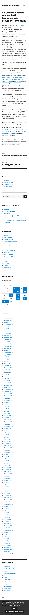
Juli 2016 (6, 508)
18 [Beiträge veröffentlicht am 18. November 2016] (18, 295)
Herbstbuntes (7, 214)
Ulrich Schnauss (6, 79)
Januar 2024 (7, 344)
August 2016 (7, 506)
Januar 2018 (7, 469)
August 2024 (7, 339)
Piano (5, 261)
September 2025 (8, 324)
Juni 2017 (6, 484)
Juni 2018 (6, 458)
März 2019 (7, 439)
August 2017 (7, 480)
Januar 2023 (7, 365)
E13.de (6, 571)
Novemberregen (8, 586)
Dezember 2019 (8, 420)
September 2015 (8, 530)
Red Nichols (17, 81)
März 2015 (7, 543)
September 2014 (8, 554)
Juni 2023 (6, 359)
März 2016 (7, 517)
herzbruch (6, 575)
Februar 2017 (7, 493)
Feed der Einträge (8, 182)
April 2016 (6, 515)
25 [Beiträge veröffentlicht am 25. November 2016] (18, 298)
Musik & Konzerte (9, 141)
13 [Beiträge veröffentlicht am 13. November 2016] (25, 292)
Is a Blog (6, 577)
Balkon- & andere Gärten (10, 241)
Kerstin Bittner (7, 579)
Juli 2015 (6, 534)
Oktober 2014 (7, 552)
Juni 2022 (6, 376)
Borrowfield (7, 566)
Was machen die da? (9, 590)
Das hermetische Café (10, 573)
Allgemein (6, 235)
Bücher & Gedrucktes (9, 246)
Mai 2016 (6, 513)
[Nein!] (27, 607)
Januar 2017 (7, 495)
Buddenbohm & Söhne (10, 569)
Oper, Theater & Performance (11, 257)
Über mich (5, 598)
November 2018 (8, 448)
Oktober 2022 (7, 370)
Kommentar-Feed (8, 184)
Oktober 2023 (7, 350)
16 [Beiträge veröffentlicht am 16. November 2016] (11, 295)
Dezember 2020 (8, 394)
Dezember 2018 (8, 445)
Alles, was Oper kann (9, 211)
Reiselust (6, 263)
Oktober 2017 (7, 476)
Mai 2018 (6, 461)
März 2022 (7, 381)
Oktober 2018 (7, 450)
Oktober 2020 (7, 398)
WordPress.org (8, 186)
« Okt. (7, 305)
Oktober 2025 (7, 322)
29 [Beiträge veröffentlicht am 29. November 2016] (7, 301)
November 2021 (8, 385)
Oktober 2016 (7, 502)
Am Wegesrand (8, 237)
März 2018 (7, 465)
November (6, 209)
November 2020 (8, 396)
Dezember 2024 (8, 335)
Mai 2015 (6, 539)
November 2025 (8, 320)
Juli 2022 (6, 374)
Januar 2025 (7, 333)
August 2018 (7, 454)
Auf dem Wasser (8, 239)
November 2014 (8, 549)
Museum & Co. (8, 252)
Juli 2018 (6, 456)
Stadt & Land (7, 265)
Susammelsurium (10, 6)
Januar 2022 (7, 383)
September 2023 (8, 352)
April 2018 (6, 463)
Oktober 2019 (7, 424)
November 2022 (8, 368)
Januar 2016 (7, 521)
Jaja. (14, 608)
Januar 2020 (7, 417)
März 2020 (7, 413)
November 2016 (8, 500)
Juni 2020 (6, 407)
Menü (24, 5)
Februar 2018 (7, 467)
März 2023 (7, 363)
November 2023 (8, 348)
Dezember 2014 (8, 547)
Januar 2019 (7, 443)
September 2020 (8, 400)
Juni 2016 (6, 510)
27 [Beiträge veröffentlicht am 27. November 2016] (25, 298)
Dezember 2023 (8, 346)
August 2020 (7, 402)
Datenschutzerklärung (14, 612)
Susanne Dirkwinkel (7, 139)
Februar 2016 (7, 519)
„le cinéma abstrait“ (17, 25)
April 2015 (6, 541)
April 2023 (6, 361)
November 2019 (8, 422)
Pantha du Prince (7, 81)
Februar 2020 (7, 415)
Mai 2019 (6, 435)
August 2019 (7, 428)
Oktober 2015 (7, 528)
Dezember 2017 (8, 471)
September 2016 (8, 504)
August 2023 (7, 355)
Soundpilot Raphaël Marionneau (11, 34)
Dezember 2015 (8, 523)
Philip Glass (22, 77)
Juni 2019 (6, 432)
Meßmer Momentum (11, 143)
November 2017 (8, 474)
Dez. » (22, 305)
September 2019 (8, 426)
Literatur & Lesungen (9, 250)
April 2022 (6, 378)
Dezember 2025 (8, 318)
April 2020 (6, 411)
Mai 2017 (6, 487)
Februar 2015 (7, 545)
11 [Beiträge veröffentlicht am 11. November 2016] (18, 292)
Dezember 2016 (8, 497)
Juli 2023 (6, 357)
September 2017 (8, 478)
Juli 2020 (6, 404)
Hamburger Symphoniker (9, 129)
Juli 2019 (6, 430)
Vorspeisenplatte (8, 584)
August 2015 (7, 532)
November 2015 (8, 526)
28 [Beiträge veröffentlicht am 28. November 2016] (4, 301)
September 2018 (8, 452)
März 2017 (7, 491)
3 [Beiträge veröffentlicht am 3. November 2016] (14, 288)
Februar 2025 (7, 331)
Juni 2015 (6, 536)
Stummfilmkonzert (14, 144)
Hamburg (17, 141)
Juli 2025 (6, 326)
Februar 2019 (7, 441)
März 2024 (7, 342)
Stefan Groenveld (8, 588)
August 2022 (7, 372)
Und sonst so (7, 267)
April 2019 (6, 437)
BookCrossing (7, 244)
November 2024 (8, 337)
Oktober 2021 (7, 387)
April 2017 (6, 489)
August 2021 (7, 391)
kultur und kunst (8, 582)
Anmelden (6, 180)
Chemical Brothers (19, 79)
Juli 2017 (6, 482)
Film (3, 141)
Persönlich (7, 259)
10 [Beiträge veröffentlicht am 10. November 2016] (14, 292)
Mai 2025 (6, 329)
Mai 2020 (6, 409)
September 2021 (8, 389)
